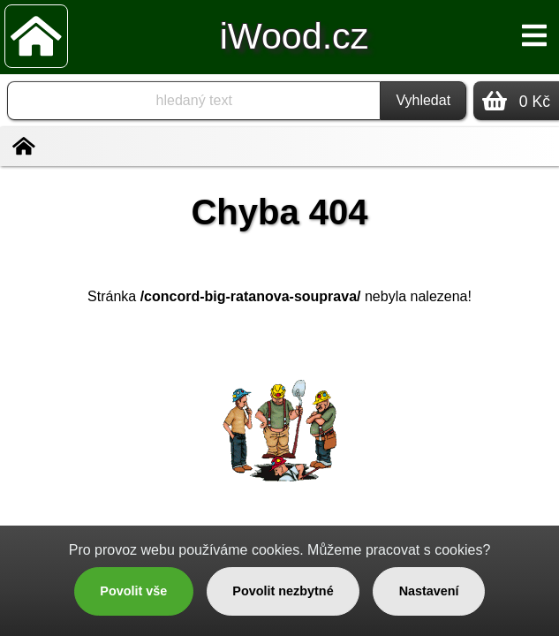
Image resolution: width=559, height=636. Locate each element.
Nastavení (429, 591)
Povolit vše (133, 591)
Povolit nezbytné (282, 591)
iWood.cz (294, 36)
